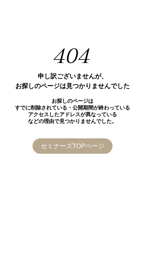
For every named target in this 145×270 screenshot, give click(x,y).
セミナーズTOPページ (73, 146)
